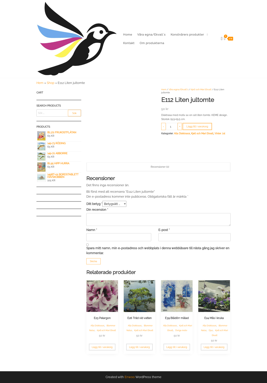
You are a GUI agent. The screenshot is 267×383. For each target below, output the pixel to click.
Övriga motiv (181, 330)
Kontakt (129, 43)
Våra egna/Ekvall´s (151, 34)
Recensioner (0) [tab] (160, 166)
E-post (164, 230)
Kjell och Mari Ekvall (201, 89)
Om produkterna (152, 43)
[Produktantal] (171, 126)
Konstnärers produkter (187, 34)
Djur (211, 330)
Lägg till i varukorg (197, 126)
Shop (50, 83)
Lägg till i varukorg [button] (102, 347)
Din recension (97, 209)
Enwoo (130, 377)
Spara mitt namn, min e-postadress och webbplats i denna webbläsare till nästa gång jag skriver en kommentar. (157, 250)
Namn (91, 230)
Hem (39, 83)
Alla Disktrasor (182, 133)
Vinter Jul (220, 133)
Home (127, 34)
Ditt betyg (94, 204)
